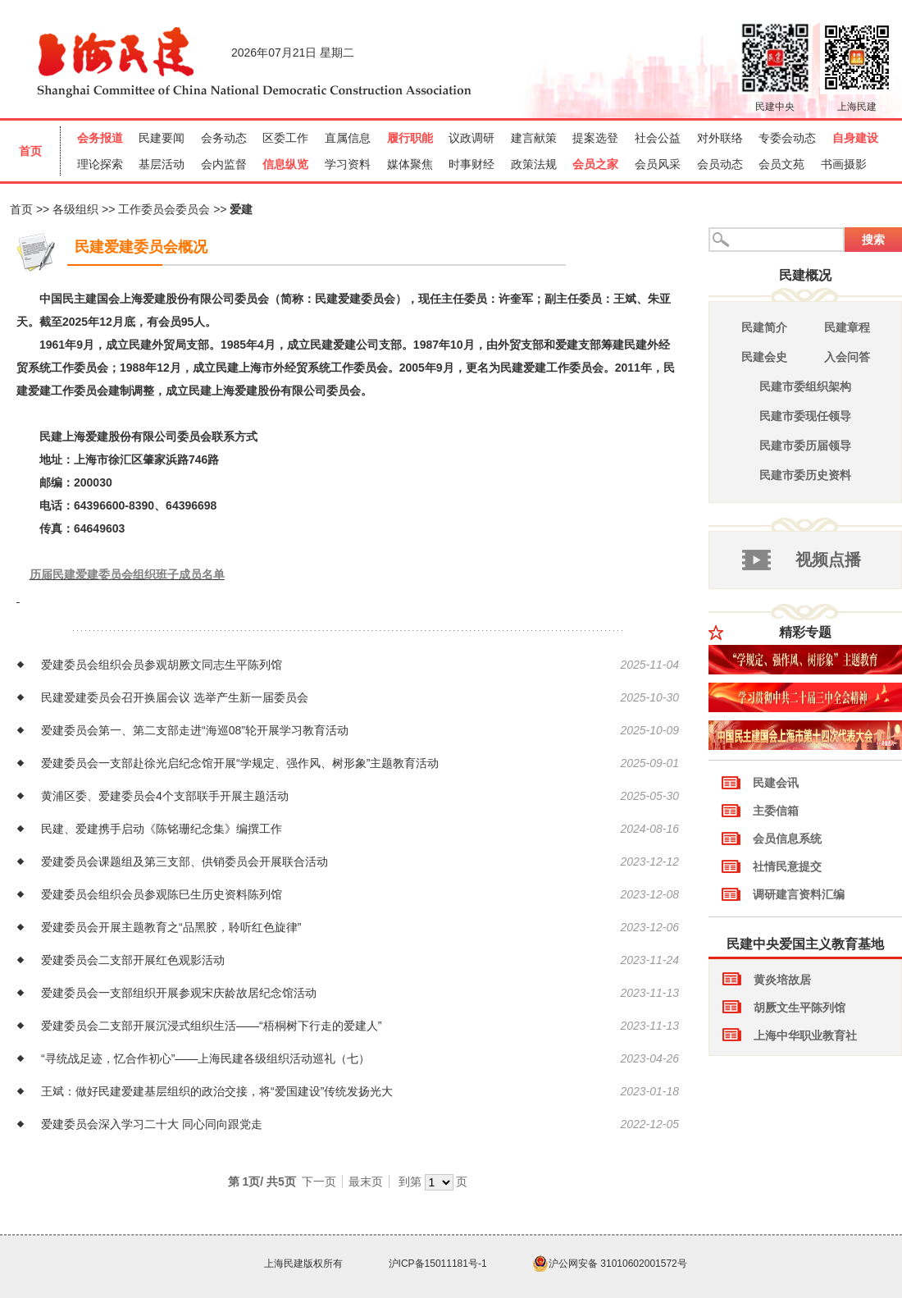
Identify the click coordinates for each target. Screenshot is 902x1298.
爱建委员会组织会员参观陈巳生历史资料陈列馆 (161, 894)
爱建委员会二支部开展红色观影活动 (133, 960)
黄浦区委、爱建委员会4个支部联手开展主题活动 (165, 795)
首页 (21, 209)
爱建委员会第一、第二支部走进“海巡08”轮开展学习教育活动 (194, 730)
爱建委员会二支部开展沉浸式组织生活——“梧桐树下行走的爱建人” (211, 1025)
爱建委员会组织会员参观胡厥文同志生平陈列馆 (161, 664)
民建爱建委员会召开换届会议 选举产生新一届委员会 (174, 697)
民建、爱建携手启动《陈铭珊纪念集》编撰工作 (161, 828)
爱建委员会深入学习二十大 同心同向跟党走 (151, 1124)
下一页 (319, 1181)
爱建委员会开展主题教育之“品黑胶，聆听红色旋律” (171, 927)
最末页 (365, 1181)
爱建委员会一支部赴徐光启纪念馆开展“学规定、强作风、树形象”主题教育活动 (240, 763)
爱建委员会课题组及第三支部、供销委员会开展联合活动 (184, 861)
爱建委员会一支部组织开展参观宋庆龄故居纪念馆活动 (179, 992)
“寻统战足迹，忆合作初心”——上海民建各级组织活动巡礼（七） (205, 1058)
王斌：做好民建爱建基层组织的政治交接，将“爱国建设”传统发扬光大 (217, 1091)
